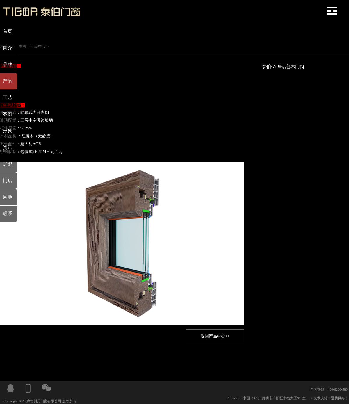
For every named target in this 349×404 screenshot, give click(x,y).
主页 (22, 46)
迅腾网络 (338, 398)
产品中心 (38, 46)
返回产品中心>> (215, 336)
